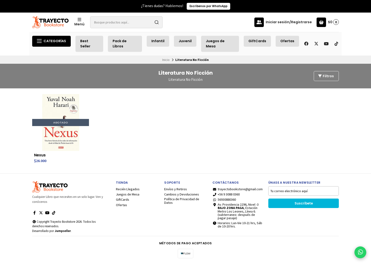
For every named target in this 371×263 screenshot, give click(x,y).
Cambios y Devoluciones (181, 194)
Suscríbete (304, 203)
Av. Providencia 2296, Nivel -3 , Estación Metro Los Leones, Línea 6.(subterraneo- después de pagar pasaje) (235, 211)
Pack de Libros (120, 44)
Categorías (51, 41)
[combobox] (126, 22)
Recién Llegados (128, 189)
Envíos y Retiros (175, 189)
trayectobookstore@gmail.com (237, 189)
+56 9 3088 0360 (226, 194)
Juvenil (185, 41)
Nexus (40, 155)
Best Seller (85, 44)
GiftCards (257, 41)
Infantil (157, 41)
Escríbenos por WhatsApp (208, 6)
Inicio (166, 60)
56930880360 (224, 199)
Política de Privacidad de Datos (181, 200)
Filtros (326, 76)
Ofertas (287, 41)
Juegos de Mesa (215, 44)
